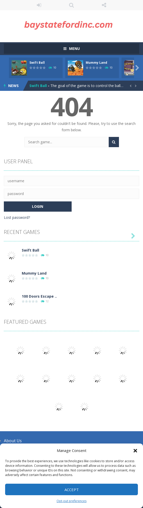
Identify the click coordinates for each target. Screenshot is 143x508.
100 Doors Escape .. (39, 296)
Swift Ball (37, 62)
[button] (135, 450)
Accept (71, 489)
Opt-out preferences (71, 501)
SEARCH (71, 5)
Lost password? (17, 217)
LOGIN (39, 5)
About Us (13, 441)
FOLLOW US (104, 5)
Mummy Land (96, 62)
